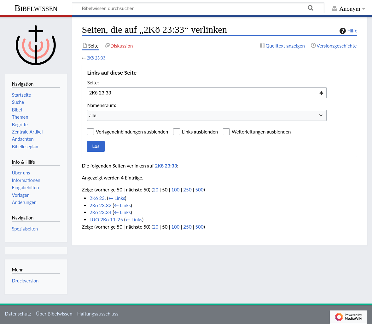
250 (187, 189)
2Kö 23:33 (96, 57)
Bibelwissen (36, 8)
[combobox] (207, 92)
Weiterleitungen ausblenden (261, 131)
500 (199, 189)
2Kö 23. (98, 198)
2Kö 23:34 (101, 212)
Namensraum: (101, 105)
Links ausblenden (200, 131)
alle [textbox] (92, 115)
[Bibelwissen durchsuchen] (198, 8)
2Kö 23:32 (101, 205)
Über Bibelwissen (54, 313)
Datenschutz (18, 313)
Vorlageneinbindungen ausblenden (132, 131)
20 (156, 189)
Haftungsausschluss (98, 313)
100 (175, 189)
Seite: (93, 82)
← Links (116, 198)
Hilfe (347, 31)
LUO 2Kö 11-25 (106, 219)
